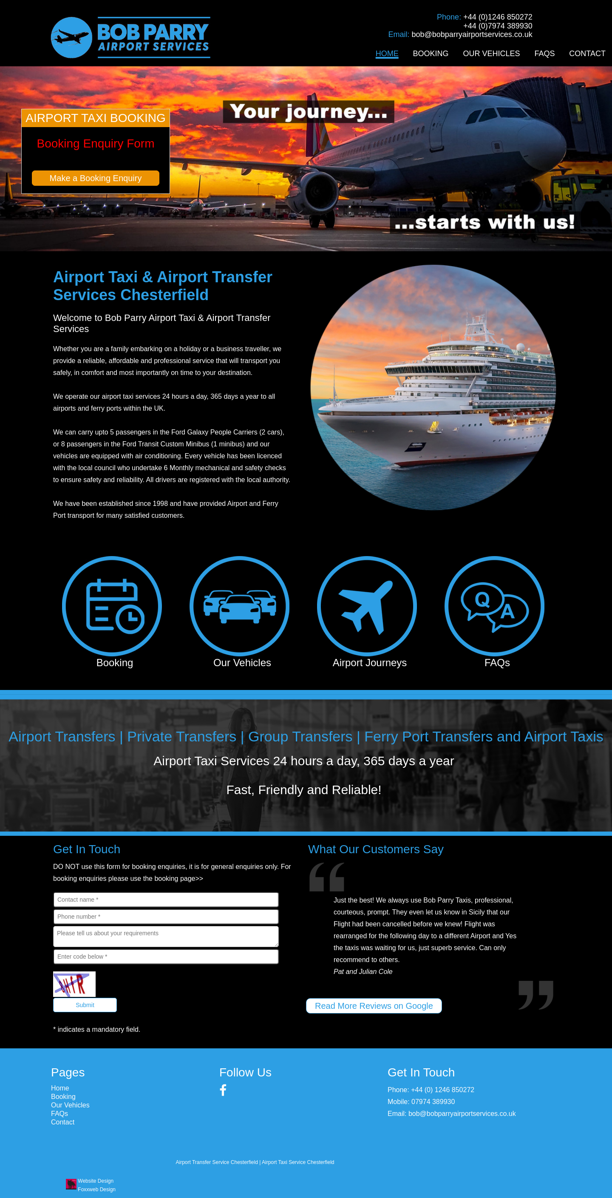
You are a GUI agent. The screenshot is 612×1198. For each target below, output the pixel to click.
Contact (587, 53)
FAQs (544, 53)
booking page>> (178, 878)
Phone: (450, 17)
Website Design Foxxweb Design (96, 1185)
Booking (431, 53)
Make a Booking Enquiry (96, 178)
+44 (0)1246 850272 (498, 17)
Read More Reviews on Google (374, 1006)
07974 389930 (433, 1101)
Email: (399, 34)
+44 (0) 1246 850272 (442, 1089)
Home (387, 53)
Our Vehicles (491, 53)
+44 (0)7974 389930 (498, 26)
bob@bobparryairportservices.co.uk (471, 34)
